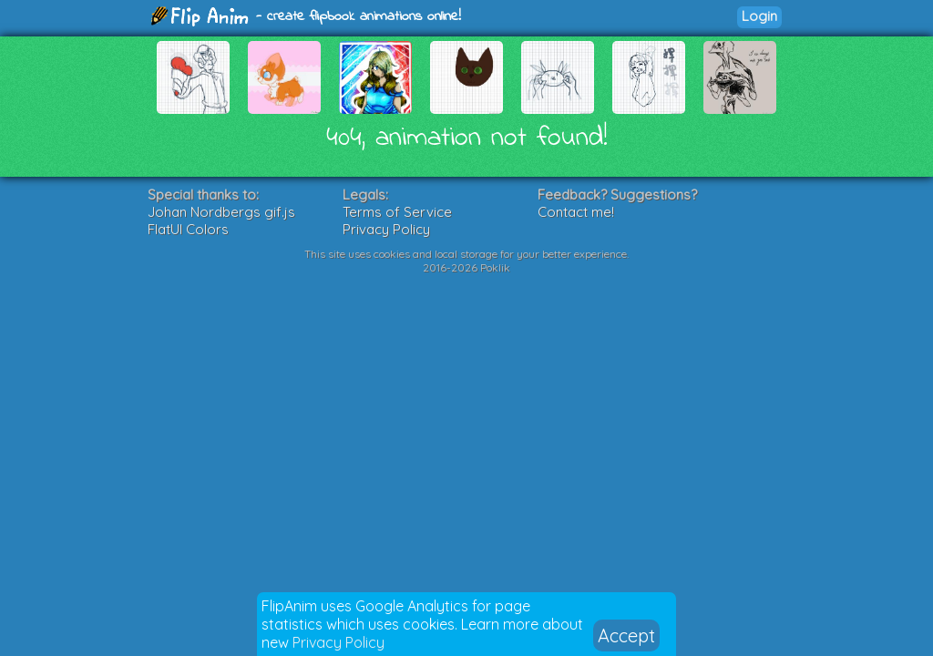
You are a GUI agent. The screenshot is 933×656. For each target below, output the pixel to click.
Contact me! (576, 211)
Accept (626, 635)
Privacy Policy (338, 642)
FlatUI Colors (188, 229)
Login (759, 16)
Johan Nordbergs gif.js (221, 211)
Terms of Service (397, 211)
